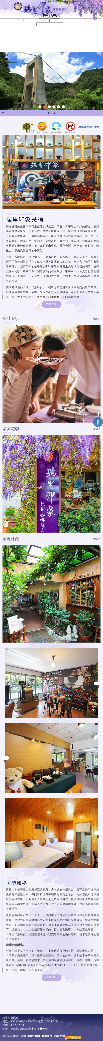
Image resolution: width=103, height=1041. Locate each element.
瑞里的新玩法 (51, 977)
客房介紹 (51, 304)
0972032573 (17, 1025)
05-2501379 (30, 1021)
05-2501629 (16, 1021)
